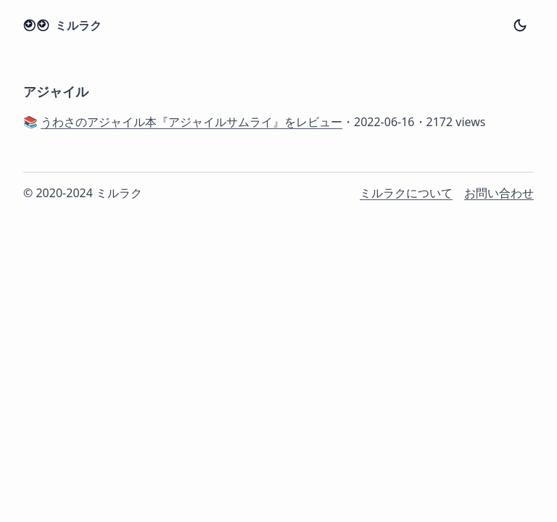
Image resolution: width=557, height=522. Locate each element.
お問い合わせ (499, 193)
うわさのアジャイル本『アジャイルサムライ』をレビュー (191, 122)
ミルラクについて (406, 193)
